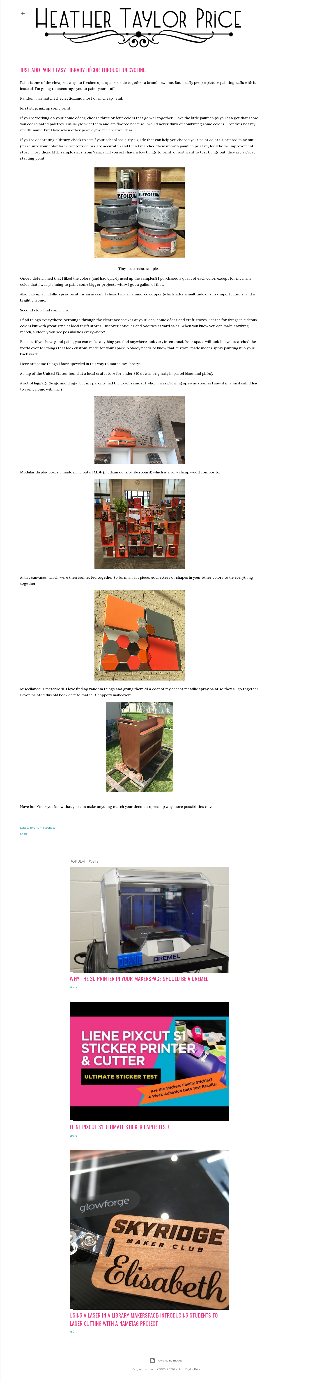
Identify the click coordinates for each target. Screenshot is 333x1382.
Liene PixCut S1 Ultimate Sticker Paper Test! (119, 1127)
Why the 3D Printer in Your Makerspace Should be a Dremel (139, 978)
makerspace (47, 827)
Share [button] (24, 833)
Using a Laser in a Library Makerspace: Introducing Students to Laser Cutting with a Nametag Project (144, 1319)
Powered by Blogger (167, 1360)
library (34, 827)
